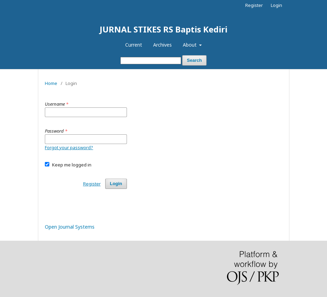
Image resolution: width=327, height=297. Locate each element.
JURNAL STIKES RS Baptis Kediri (163, 29)
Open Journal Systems (70, 226)
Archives (162, 44)
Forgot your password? (69, 147)
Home (51, 83)
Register (254, 5)
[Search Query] (150, 60)
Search (194, 60)
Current (133, 44)
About (190, 44)
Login (276, 5)
